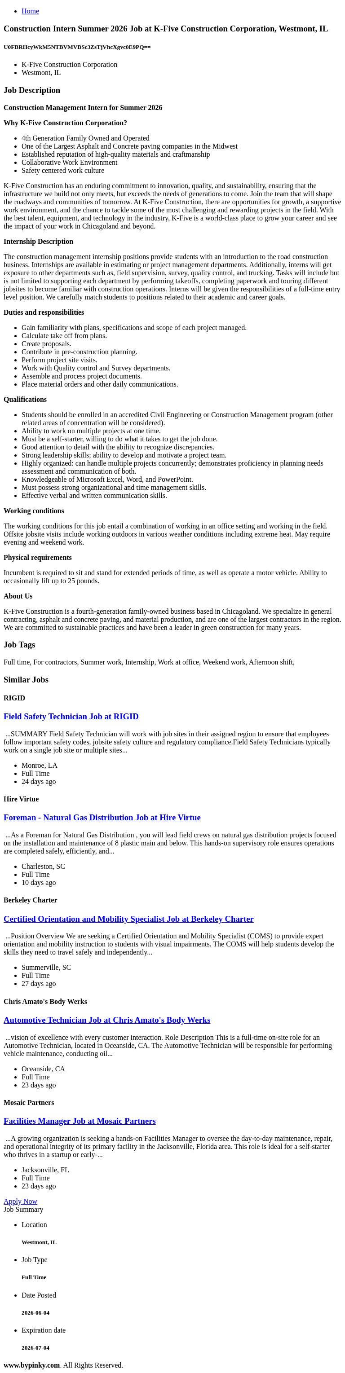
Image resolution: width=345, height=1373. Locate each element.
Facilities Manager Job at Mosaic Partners (80, 1121)
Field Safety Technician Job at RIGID (71, 716)
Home (30, 11)
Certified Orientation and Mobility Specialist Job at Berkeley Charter (129, 919)
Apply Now (20, 1201)
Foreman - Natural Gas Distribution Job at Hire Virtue (102, 817)
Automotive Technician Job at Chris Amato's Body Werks (107, 1020)
